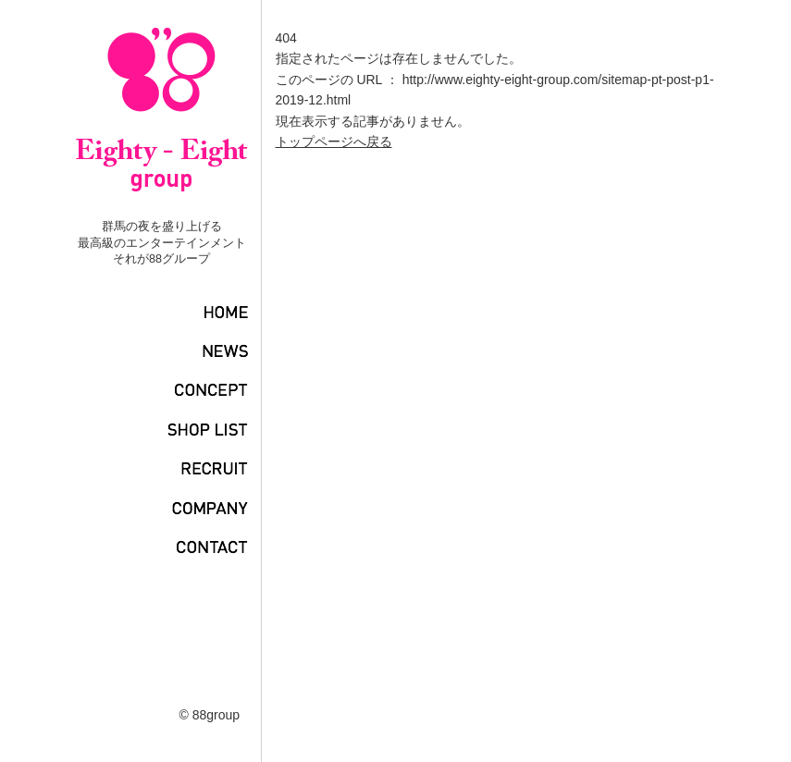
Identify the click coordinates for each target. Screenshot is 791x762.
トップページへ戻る (334, 141)
